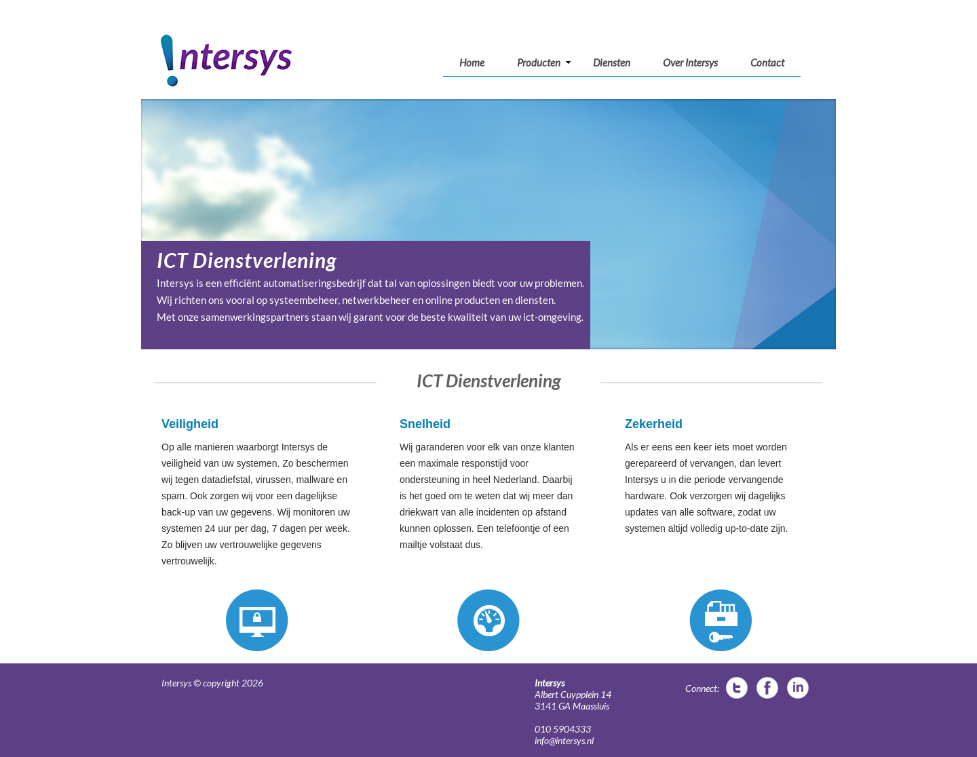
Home (471, 62)
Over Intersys (690, 62)
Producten (544, 62)
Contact (767, 62)
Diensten (611, 62)
